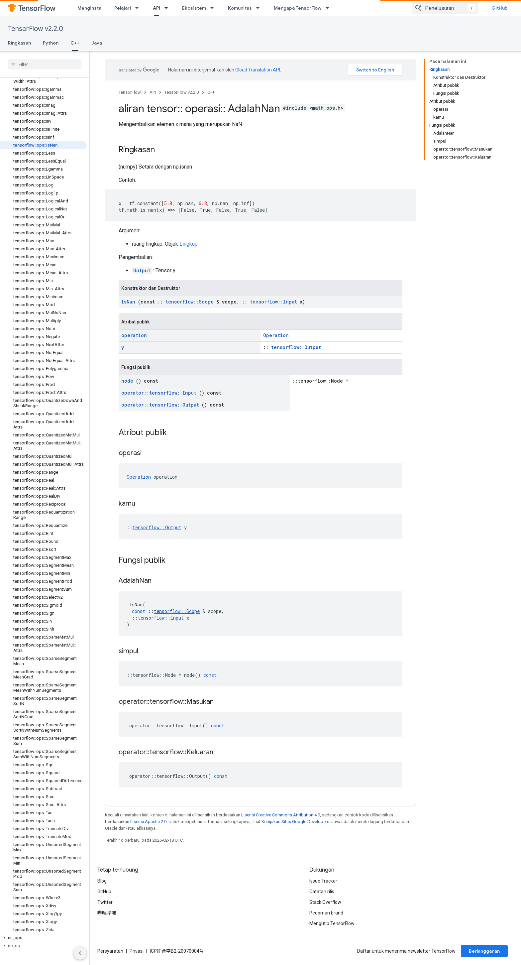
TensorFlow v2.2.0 (35, 29)
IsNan (128, 302)
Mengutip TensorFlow (332, 923)
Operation (276, 335)
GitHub (499, 8)
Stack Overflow (325, 902)
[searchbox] (44, 64)
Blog (102, 881)
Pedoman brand (326, 912)
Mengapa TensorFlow (297, 8)
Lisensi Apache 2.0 (148, 821)
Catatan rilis (321, 891)
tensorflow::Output (296, 347)
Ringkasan (19, 43)
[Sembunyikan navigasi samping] (80, 953)
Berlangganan (484, 951)
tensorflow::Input (273, 302)
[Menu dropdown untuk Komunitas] (260, 8)
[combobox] (445, 8)
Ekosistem (194, 8)
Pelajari (122, 8)
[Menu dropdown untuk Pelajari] (139, 8)
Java (96, 43)
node (127, 381)
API (153, 92)
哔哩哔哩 (106, 912)
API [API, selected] (156, 8)
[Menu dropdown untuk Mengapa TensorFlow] (329, 8)
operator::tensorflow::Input (158, 393)
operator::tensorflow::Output (160, 405)
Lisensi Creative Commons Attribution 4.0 (280, 814)
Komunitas (240, 8)
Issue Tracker (323, 881)
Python (50, 43)
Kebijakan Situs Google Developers (295, 821)
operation (134, 335)
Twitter (105, 902)
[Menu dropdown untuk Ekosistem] (214, 8)
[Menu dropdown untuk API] (168, 8)
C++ (211, 92)
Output (142, 270)
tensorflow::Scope (189, 302)
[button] (43, 938)
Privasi (137, 951)
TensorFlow (130, 92)
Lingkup (188, 244)
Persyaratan (110, 951)
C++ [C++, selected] (74, 43)
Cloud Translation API (257, 69)
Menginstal (89, 8)
